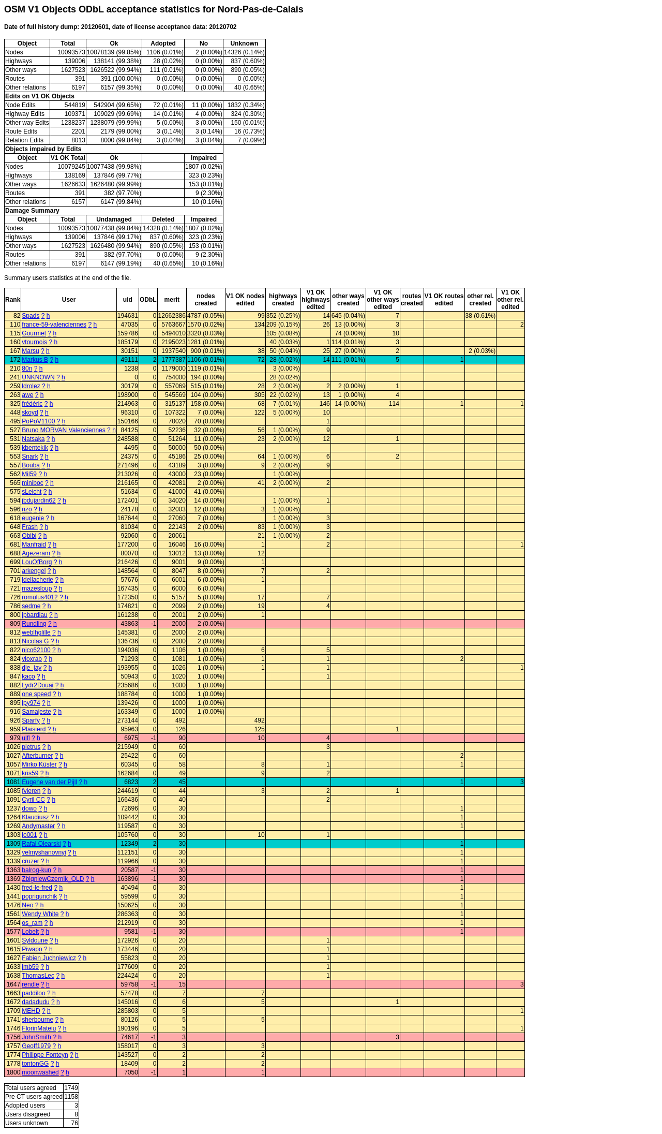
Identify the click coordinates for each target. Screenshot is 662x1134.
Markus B (35, 359)
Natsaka (33, 439)
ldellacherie (37, 579)
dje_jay (31, 667)
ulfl (25, 738)
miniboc (32, 483)
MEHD (31, 1010)
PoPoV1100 (38, 421)
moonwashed (40, 1072)
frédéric (32, 403)
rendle (30, 984)
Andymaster (38, 826)
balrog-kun (36, 870)
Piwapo (32, 949)
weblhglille (36, 632)
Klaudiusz (35, 817)
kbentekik (35, 447)
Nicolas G (35, 641)
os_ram (32, 922)
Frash (30, 527)
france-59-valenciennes (54, 324)
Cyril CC (33, 799)
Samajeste (36, 711)
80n (27, 368)
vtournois (34, 342)
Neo (27, 905)
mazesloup (37, 588)
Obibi (29, 535)
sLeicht (31, 491)
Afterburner (37, 755)
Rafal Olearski (41, 843)
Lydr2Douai (37, 685)
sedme (31, 606)
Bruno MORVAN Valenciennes (63, 430)
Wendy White (40, 914)
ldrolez (31, 386)
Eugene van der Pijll (49, 782)
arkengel (34, 571)
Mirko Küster (39, 764)
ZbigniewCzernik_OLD (53, 878)
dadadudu (35, 1002)
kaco (28, 676)
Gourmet (34, 333)
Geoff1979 (36, 1046)
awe (27, 395)
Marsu (30, 351)
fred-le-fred (37, 887)
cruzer (30, 861)
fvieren (31, 790)
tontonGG (35, 1063)
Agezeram (36, 553)
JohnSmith (36, 1037)
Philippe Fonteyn (45, 1054)
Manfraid (34, 544)
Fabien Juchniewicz (49, 958)
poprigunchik (39, 896)
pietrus (31, 746)
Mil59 (29, 474)
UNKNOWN (38, 377)
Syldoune (35, 940)
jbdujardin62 (38, 500)
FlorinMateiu (39, 1028)
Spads (30, 315)
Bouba (31, 465)
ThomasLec (38, 975)
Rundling (34, 623)
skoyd (30, 412)
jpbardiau (34, 614)
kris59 (30, 773)
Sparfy (31, 720)
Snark (30, 456)
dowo (29, 808)
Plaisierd (34, 729)
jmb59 (30, 966)
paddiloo (33, 993)
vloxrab (32, 658)
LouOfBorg (37, 562)
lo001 (29, 834)
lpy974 (31, 702)
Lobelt (30, 931)
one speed (36, 694)
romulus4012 (39, 597)
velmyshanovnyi (44, 852)
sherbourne (37, 1019)
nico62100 (36, 650)
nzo (27, 509)
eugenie (33, 518)
